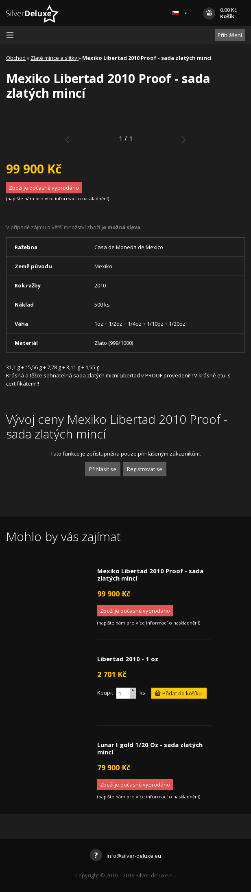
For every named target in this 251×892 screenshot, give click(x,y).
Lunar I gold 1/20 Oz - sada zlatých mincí (150, 748)
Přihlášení (230, 35)
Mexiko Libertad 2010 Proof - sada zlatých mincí (150, 574)
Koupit (105, 692)
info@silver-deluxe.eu (125, 855)
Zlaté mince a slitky (55, 57)
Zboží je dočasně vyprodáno (44, 187)
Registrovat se (144, 469)
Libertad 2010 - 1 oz (127, 659)
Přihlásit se (102, 469)
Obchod (16, 57)
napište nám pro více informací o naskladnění (57, 198)
